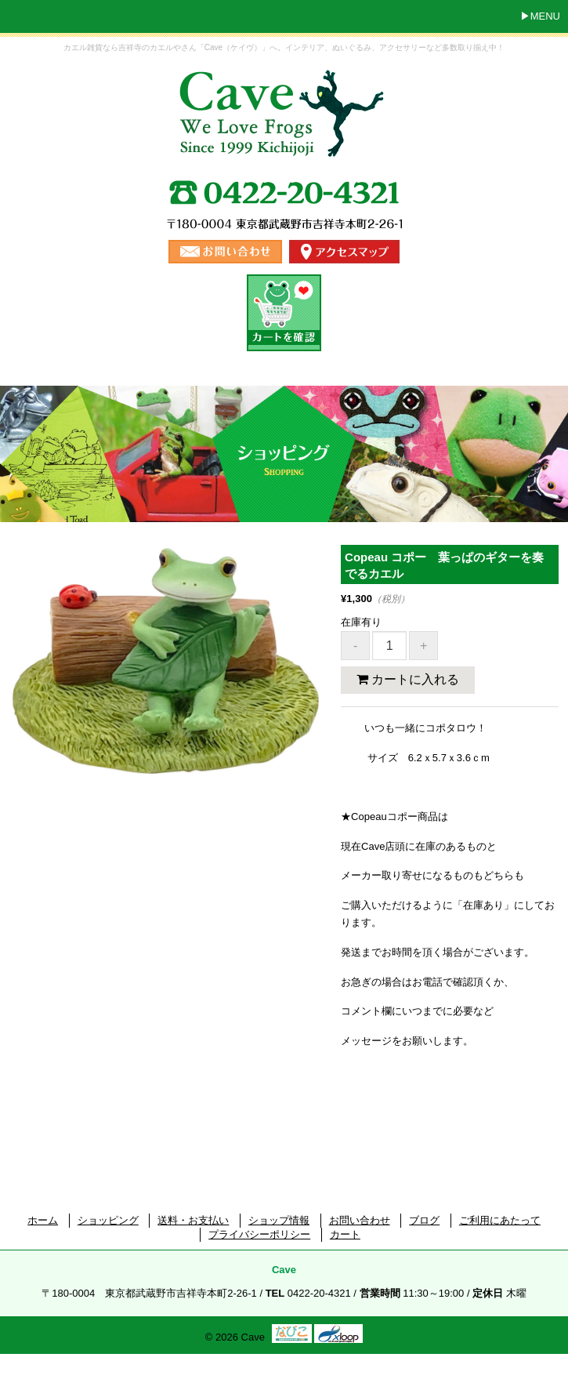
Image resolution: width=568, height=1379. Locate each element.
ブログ (424, 1220)
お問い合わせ (359, 1220)
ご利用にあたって (500, 1220)
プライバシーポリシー (259, 1234)
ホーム (42, 1220)
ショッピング (108, 1220)
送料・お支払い (193, 1220)
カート (345, 1234)
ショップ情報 (278, 1220)
